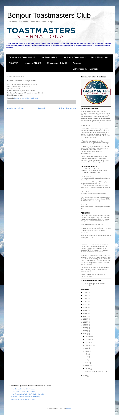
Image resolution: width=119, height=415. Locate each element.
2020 (85, 307)
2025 (85, 292)
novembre (88, 339)
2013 (85, 328)
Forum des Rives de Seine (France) (23, 399)
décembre (88, 336)
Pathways (77, 63)
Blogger (68, 408)
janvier (87, 369)
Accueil (41, 108)
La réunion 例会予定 (32, 63)
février (87, 366)
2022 (85, 301)
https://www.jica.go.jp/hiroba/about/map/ (93, 193)
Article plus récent (15, 108)
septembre (89, 345)
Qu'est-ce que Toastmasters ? (22, 57)
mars (87, 363)
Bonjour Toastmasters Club (49, 15)
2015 (85, 322)
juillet (87, 351)
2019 (85, 310)
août (87, 348)
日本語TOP (13, 63)
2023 (85, 298)
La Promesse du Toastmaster (85, 69)
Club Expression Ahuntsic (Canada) (23, 389)
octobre (88, 342)
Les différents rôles (99, 57)
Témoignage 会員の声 (57, 63)
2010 (85, 376)
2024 (85, 295)
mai (86, 357)
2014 (85, 325)
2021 (85, 304)
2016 (85, 319)
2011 (85, 334)
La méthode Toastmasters (74, 57)
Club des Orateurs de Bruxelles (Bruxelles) (25, 396)
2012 (85, 331)
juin (86, 354)
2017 (85, 316)
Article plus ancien (67, 108)
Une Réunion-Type (49, 57)
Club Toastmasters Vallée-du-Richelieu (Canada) (27, 394)
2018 (85, 313)
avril (86, 360)
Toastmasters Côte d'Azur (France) (23, 391)
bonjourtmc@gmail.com (89, 285)
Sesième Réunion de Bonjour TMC (96, 371)
